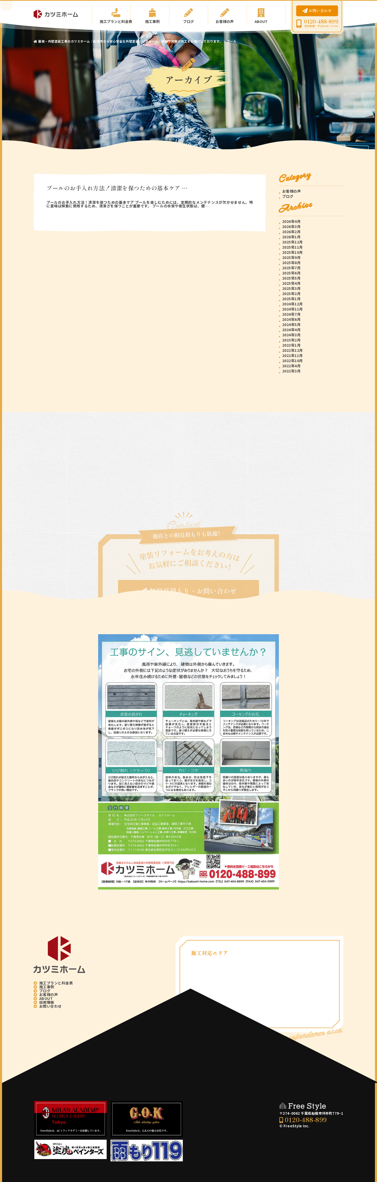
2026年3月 (291, 226)
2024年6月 (291, 319)
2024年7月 (291, 314)
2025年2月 (291, 293)
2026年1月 (291, 236)
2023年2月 (291, 340)
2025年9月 (291, 257)
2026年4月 (291, 221)
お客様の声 (227, 14)
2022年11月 (292, 355)
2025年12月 (292, 241)
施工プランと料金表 (111, 14)
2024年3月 (291, 334)
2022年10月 (292, 360)
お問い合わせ (317, 10)
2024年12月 (292, 303)
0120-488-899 (321, 21)
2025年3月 (291, 288)
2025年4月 (291, 283)
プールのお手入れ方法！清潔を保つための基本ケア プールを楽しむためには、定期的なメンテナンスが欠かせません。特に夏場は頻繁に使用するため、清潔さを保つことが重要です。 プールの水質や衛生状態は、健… (149, 204)
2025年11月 (292, 247)
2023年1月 (291, 345)
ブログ (188, 14)
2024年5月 (291, 324)
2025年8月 (291, 262)
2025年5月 (291, 278)
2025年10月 (292, 252)
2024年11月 (292, 309)
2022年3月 (291, 370)
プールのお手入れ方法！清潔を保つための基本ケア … (117, 188)
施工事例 (150, 14)
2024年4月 (291, 329)
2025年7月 (291, 267)
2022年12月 (292, 350)
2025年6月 (291, 272)
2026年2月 (291, 231)
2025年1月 (291, 298)
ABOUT (266, 14)
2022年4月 (291, 365)
